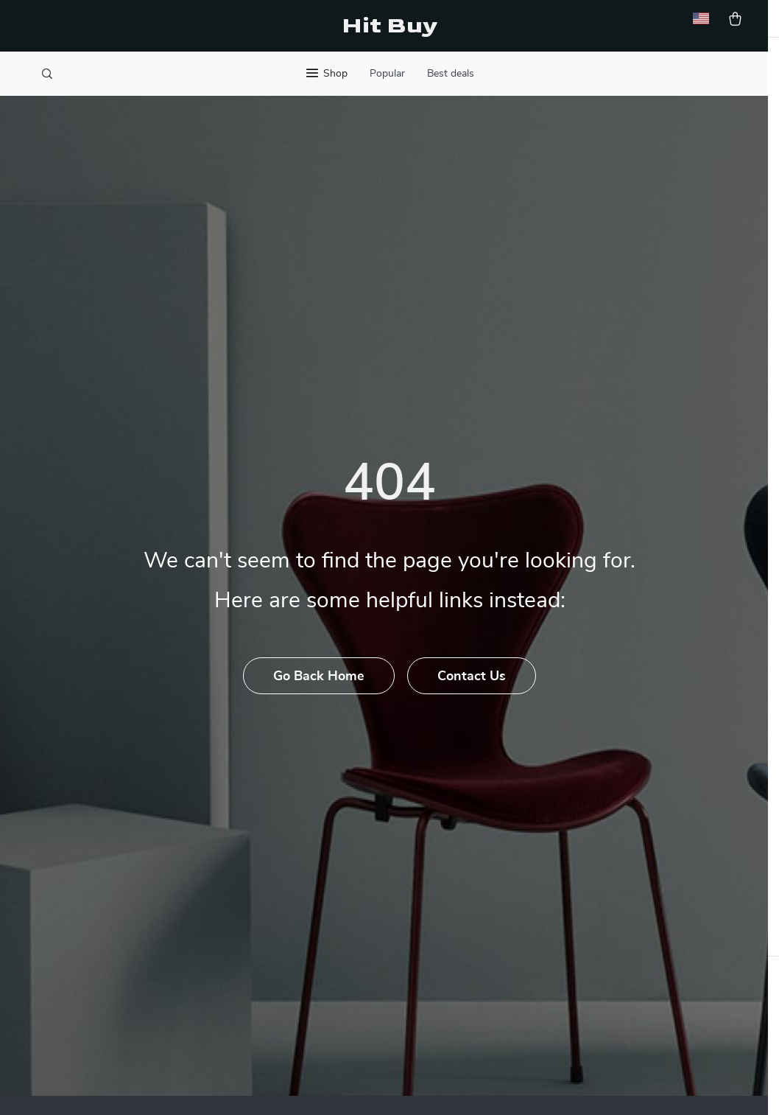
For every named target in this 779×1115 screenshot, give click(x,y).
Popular (387, 74)
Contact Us (473, 706)
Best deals (450, 74)
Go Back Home (318, 706)
